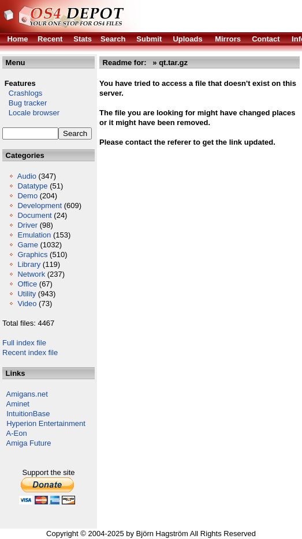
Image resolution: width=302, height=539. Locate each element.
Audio (26, 176)
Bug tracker (24, 103)
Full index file (24, 342)
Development (39, 205)
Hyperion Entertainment (45, 423)
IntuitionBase (28, 413)
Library (28, 264)
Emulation (34, 235)
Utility (26, 293)
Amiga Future (28, 443)
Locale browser (30, 112)
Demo (27, 195)
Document (34, 215)
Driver (27, 225)
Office (27, 284)
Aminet (17, 403)
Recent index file (30, 352)
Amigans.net (27, 394)
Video (26, 303)
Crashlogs (22, 93)
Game (27, 244)
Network (31, 274)
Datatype (32, 186)
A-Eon (16, 433)
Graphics (32, 254)
